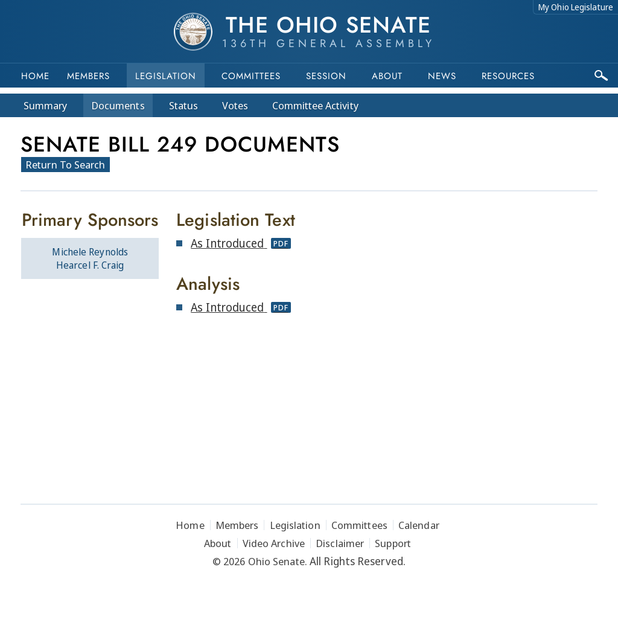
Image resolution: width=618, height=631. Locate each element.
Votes (235, 105)
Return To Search (65, 164)
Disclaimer (340, 543)
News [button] (442, 76)
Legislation (165, 76)
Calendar (418, 525)
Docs (118, 105)
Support (393, 543)
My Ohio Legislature (575, 7)
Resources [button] (508, 76)
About (387, 76)
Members (88, 76)
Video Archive (274, 543)
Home (35, 76)
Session (326, 76)
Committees (251, 76)
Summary (45, 105)
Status (183, 105)
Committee (315, 105)
